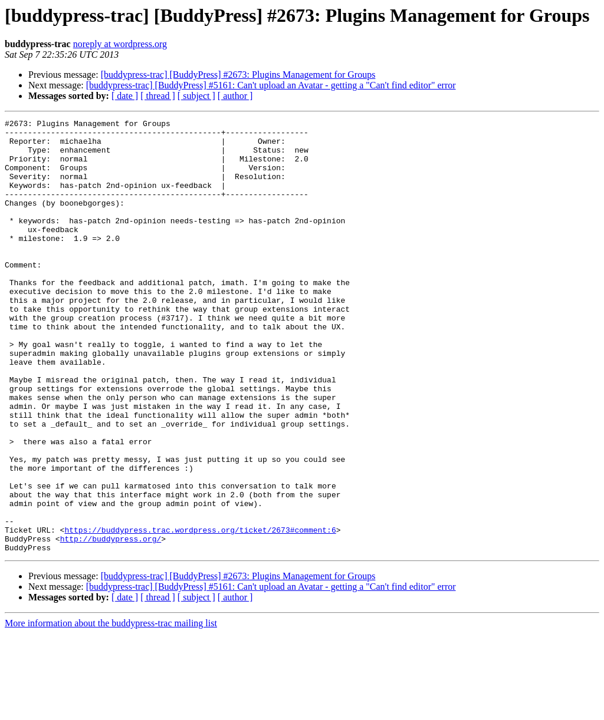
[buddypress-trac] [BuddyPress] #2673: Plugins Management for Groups (238, 75)
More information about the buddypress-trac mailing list (111, 710)
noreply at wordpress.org (120, 44)
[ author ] (235, 96)
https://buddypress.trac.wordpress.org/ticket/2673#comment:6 (200, 612)
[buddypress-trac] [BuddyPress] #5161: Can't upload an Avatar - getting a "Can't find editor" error (271, 85)
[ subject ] (196, 96)
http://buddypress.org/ (111, 623)
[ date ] (124, 96)
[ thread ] (157, 96)
